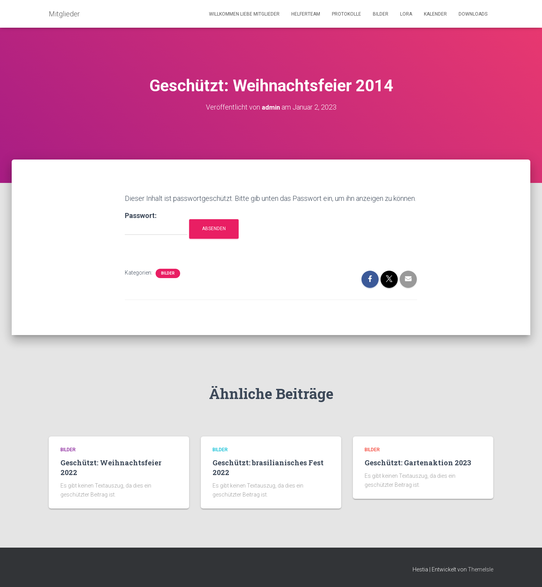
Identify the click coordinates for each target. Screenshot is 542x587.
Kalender (435, 14)
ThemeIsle (480, 569)
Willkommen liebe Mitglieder (244, 14)
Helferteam (305, 14)
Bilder (380, 14)
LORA (406, 14)
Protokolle (346, 14)
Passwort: (156, 223)
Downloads (473, 14)
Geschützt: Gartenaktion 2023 (418, 462)
